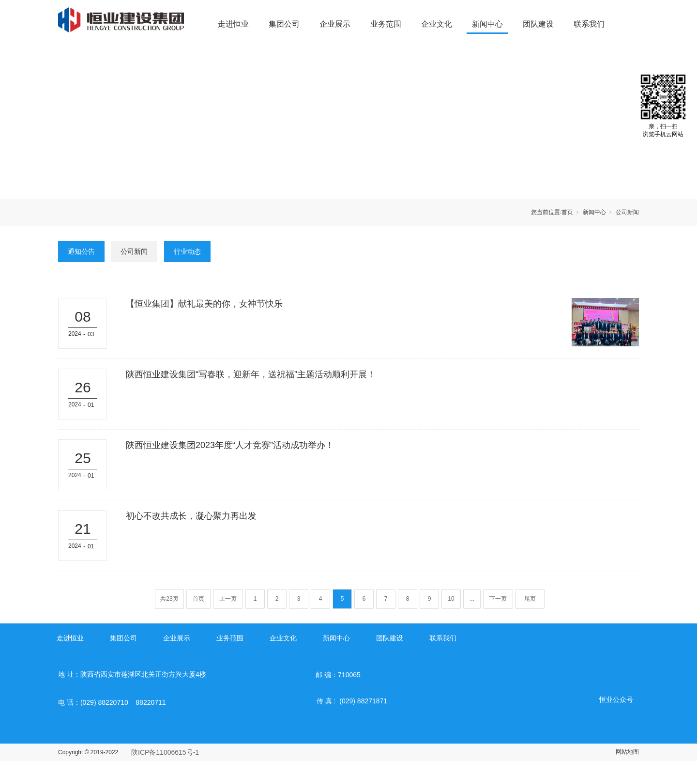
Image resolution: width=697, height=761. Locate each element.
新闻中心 (487, 24)
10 (451, 598)
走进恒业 (233, 24)
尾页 (530, 598)
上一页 (228, 598)
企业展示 (334, 24)
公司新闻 (627, 212)
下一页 (498, 598)
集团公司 (284, 24)
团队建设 (538, 24)
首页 (567, 212)
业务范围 (385, 24)
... (472, 598)
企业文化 (436, 24)
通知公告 (81, 251)
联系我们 (589, 24)
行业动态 (187, 251)
